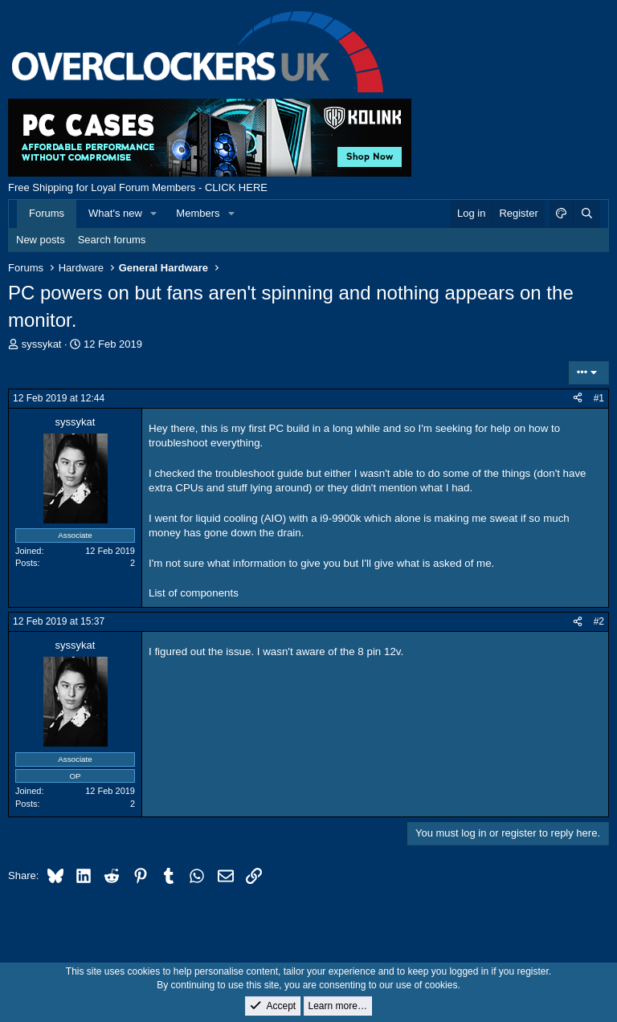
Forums (46, 213)
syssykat (42, 344)
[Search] (586, 213)
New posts (40, 240)
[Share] (577, 398)
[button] (154, 213)
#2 (599, 621)
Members (197, 213)
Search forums (112, 240)
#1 (599, 398)
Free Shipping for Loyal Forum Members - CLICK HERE (138, 187)
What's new (115, 213)
